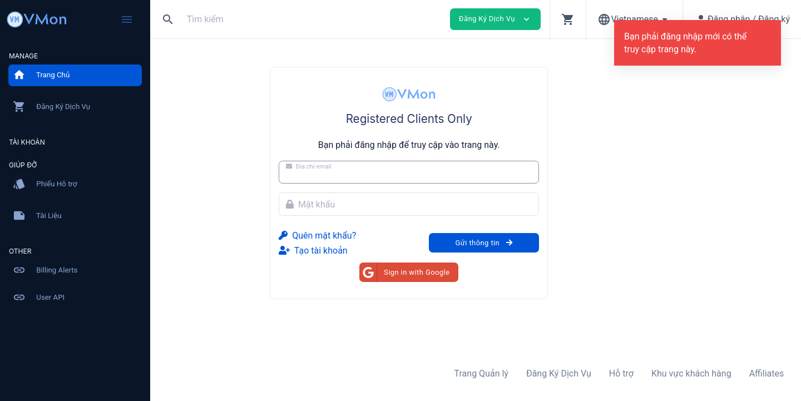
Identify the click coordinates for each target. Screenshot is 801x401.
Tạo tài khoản (379, 250)
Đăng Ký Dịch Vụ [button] (495, 19)
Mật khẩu (377, 204)
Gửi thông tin (550, 243)
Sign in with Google (471, 272)
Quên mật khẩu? (384, 235)
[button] (568, 19)
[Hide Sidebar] (127, 19)
